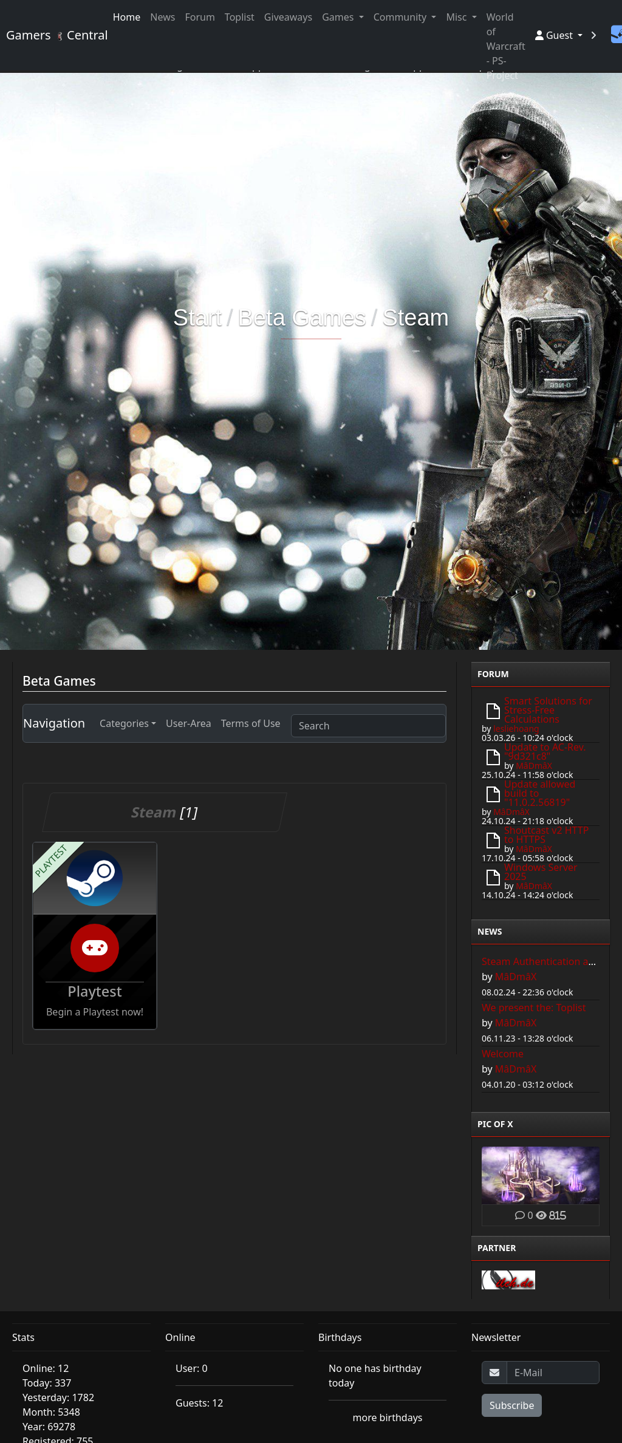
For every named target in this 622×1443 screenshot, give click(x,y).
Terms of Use (251, 723)
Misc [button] (457, 17)
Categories (124, 723)
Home (127, 17)
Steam (415, 317)
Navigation (54, 723)
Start (197, 317)
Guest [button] (555, 35)
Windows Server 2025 (541, 872)
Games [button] (339, 17)
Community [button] (401, 17)
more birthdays (388, 1417)
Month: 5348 (51, 1412)
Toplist (240, 17)
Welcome (503, 1053)
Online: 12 (45, 1368)
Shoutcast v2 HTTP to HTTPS (546, 835)
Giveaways (288, 17)
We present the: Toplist (534, 1007)
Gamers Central (52, 35)
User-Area (188, 723)
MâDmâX (534, 765)
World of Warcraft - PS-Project (506, 46)
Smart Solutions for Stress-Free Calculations (548, 710)
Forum (199, 17)
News (162, 17)
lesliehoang (516, 728)
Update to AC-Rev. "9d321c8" (545, 751)
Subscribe (512, 1405)
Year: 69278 (48, 1426)
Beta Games (302, 317)
